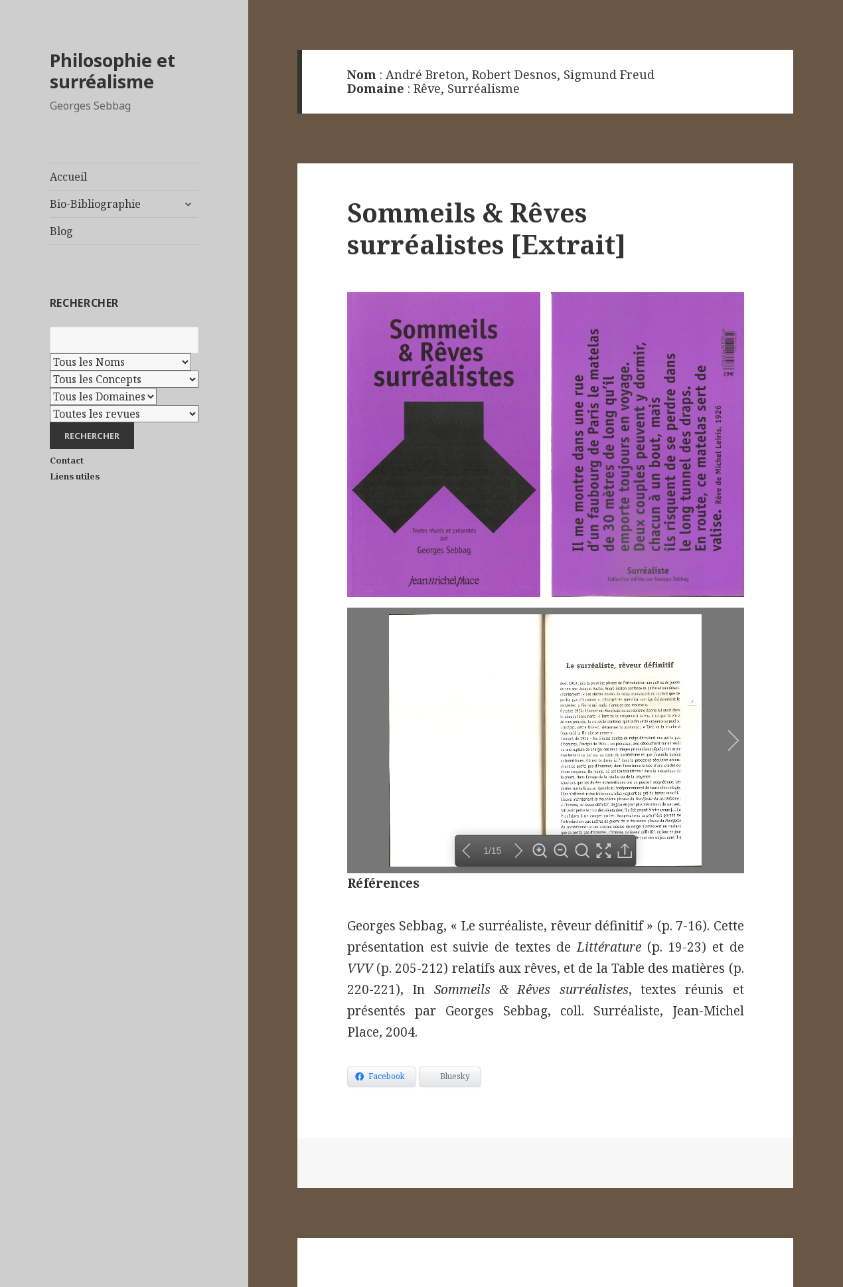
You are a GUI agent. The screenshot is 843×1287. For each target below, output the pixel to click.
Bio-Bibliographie (95, 204)
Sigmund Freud (609, 74)
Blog (61, 231)
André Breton (425, 74)
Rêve (427, 88)
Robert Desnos (514, 74)
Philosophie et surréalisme (112, 71)
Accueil (68, 176)
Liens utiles (75, 476)
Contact (67, 460)
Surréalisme (483, 88)
